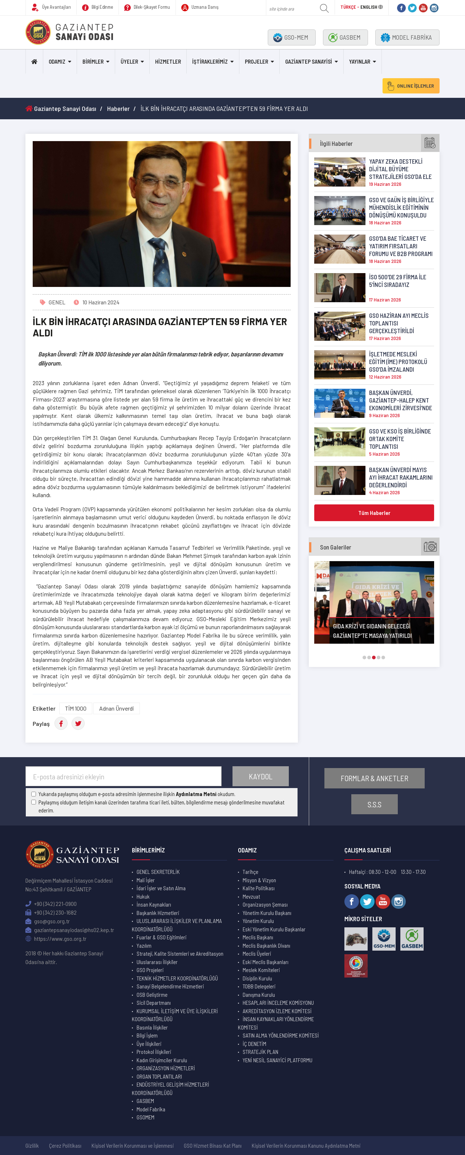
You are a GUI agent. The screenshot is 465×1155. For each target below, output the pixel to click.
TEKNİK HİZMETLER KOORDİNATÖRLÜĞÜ (177, 978)
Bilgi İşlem (147, 1035)
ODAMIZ (57, 61)
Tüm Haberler (374, 512)
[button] (364, 657)
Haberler (118, 108)
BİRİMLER (93, 61)
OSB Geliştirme (152, 994)
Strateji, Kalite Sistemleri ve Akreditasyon (180, 953)
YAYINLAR (359, 61)
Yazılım (144, 945)
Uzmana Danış (200, 7)
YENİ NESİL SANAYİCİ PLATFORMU (277, 1060)
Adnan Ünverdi (116, 708)
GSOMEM (145, 1117)
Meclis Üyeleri (257, 953)
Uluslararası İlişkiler (157, 962)
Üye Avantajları (51, 8)
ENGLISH (368, 7)
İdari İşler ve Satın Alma (161, 888)
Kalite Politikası (259, 888)
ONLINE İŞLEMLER (410, 85)
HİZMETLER (168, 61)
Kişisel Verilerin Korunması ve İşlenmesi (133, 1145)
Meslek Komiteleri (261, 970)
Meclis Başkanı (258, 937)
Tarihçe (250, 871)
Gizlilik (32, 1145)
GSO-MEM (290, 37)
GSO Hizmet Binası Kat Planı (213, 1145)
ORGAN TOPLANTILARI (159, 1076)
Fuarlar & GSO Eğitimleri (161, 937)
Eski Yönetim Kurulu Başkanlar (274, 929)
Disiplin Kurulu (257, 978)
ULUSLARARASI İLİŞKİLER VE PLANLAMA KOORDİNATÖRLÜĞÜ (177, 925)
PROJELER (256, 61)
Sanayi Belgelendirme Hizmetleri (170, 986)
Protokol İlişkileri (154, 1051)
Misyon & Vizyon (259, 880)
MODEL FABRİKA (406, 37)
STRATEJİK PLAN (260, 1051)
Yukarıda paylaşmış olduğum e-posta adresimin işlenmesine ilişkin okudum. (137, 794)
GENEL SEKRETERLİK (158, 871)
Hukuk (143, 896)
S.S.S (374, 804)
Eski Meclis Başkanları (265, 962)
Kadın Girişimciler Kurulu (162, 1060)
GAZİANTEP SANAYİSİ (308, 61)
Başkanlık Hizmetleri (158, 913)
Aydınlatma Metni (196, 794)
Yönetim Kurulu (258, 921)
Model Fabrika (151, 1109)
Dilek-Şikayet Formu (147, 7)
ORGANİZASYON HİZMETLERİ (166, 1068)
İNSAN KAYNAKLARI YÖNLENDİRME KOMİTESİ (276, 1023)
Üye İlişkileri (149, 1043)
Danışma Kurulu (259, 994)
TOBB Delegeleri (259, 986)
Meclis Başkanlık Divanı (266, 945)
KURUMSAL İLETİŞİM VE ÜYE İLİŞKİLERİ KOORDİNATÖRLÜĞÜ (175, 1015)
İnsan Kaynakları (154, 904)
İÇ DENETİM (254, 1043)
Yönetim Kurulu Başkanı (267, 913)
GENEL (57, 302)
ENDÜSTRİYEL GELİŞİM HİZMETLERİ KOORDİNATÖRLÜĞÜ (170, 1088)
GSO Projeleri (150, 970)
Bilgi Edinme (97, 7)
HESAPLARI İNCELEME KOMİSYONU (278, 1002)
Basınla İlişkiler (152, 1027)
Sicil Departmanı (154, 1002)
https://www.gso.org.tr (55, 938)
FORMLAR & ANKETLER (374, 778)
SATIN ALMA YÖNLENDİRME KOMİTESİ (281, 1035)
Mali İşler (146, 880)
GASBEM (344, 37)
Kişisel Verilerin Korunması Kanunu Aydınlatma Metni (306, 1145)
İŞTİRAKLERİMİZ (210, 61)
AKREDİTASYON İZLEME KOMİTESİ (277, 1011)
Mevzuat (251, 896)
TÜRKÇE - (350, 7)
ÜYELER (129, 61)
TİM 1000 (75, 708)
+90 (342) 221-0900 (51, 903)
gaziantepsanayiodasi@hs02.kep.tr (69, 929)
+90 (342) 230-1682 (51, 912)
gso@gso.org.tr (47, 921)
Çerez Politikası (65, 1145)
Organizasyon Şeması (265, 904)
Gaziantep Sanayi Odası (60, 108)
